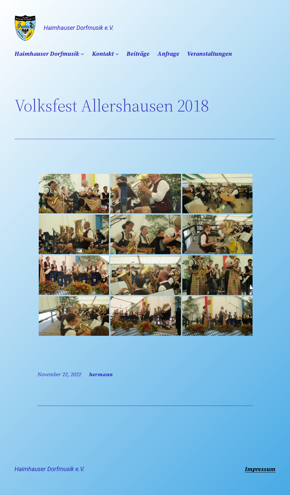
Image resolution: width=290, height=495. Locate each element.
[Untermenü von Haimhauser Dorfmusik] (82, 54)
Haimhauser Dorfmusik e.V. (79, 27)
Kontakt (103, 53)
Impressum (260, 469)
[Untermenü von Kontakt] (117, 54)
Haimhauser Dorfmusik (47, 53)
